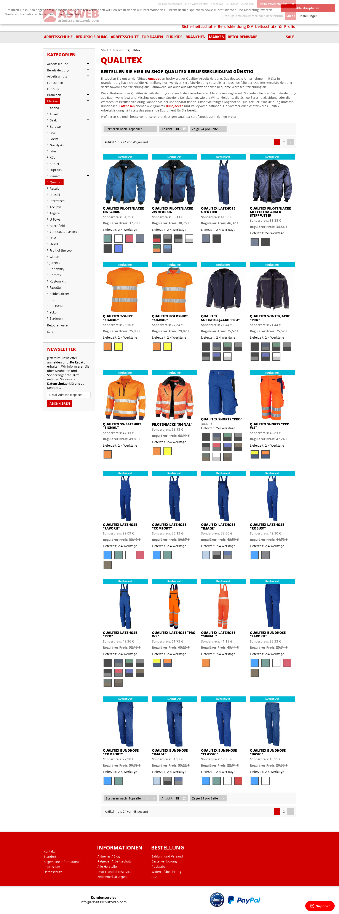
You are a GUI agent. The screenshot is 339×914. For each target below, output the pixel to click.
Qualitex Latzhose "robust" (267, 526)
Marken (118, 50)
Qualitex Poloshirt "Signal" (170, 317)
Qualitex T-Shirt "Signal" (118, 317)
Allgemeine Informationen (63, 862)
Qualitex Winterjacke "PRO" (270, 317)
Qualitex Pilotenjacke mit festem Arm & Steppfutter (270, 212)
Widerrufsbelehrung (166, 872)
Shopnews (217, 4)
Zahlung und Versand (167, 856)
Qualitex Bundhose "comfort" (121, 752)
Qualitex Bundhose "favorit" (268, 634)
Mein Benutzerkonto (170, 4)
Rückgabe (159, 867)
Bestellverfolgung (164, 861)
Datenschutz (53, 872)
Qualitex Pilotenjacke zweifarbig (172, 210)
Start (104, 50)
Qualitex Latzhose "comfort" (169, 526)
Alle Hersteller (108, 867)
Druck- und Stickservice (114, 872)
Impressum (52, 867)
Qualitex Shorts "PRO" (221, 419)
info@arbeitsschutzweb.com (103, 902)
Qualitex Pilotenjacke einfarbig (123, 210)
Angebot (154, 78)
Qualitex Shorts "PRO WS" (269, 426)
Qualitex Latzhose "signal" (218, 634)
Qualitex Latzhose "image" (218, 526)
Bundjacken (174, 106)
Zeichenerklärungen (112, 877)
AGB (155, 877)
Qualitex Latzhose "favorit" (120, 526)
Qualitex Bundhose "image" (170, 752)
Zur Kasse (232, 4)
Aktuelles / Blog (109, 856)
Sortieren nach (116, 129)
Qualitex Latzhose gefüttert (218, 210)
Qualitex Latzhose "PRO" (120, 634)
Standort (50, 857)
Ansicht (167, 129)
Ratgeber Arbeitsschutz (114, 861)
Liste (184, 129)
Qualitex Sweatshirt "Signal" (122, 426)
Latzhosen (127, 106)
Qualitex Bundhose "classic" (219, 752)
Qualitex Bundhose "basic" (268, 752)
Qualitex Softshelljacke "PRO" (220, 317)
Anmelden (247, 4)
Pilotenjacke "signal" (172, 424)
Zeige (196, 129)
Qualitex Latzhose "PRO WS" (173, 634)
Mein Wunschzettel (196, 4)
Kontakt (49, 851)
